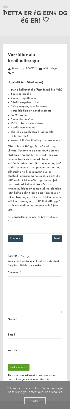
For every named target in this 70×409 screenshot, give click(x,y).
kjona (15, 68)
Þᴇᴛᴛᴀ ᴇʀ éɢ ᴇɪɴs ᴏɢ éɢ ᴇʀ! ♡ (35, 16)
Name (12, 319)
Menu (7, 6)
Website (13, 350)
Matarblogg (50, 68)
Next (57, 238)
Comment (14, 272)
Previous (15, 238)
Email (12, 334)
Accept (35, 400)
